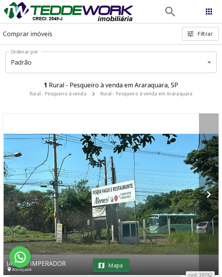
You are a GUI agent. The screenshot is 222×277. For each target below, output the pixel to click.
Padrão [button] (21, 62)
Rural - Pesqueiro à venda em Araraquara (146, 93)
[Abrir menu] (209, 11)
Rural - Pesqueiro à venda (58, 93)
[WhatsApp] (20, 257)
